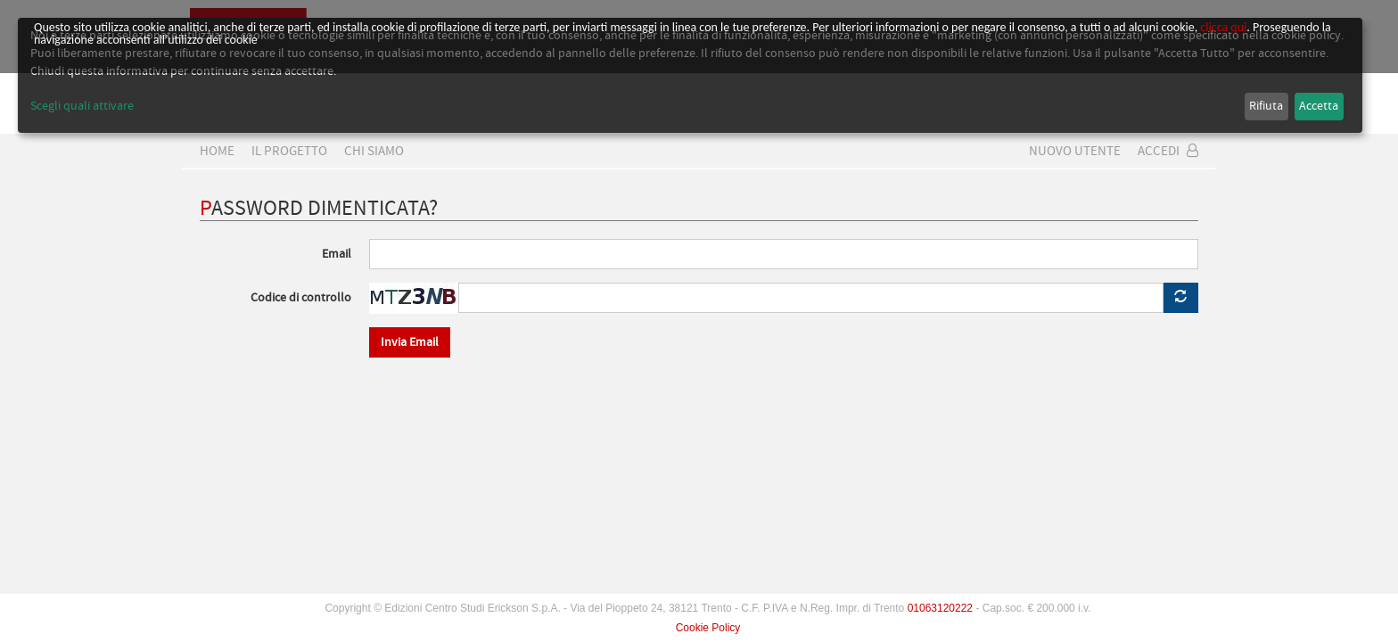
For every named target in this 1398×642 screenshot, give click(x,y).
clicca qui (1223, 27)
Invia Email (410, 342)
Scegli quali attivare (82, 106)
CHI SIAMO (374, 151)
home (217, 151)
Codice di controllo (301, 298)
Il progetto (289, 151)
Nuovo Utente (1075, 151)
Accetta (1318, 106)
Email (336, 254)
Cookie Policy (708, 627)
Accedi (1168, 151)
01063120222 (940, 608)
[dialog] (690, 75)
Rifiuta (1266, 106)
